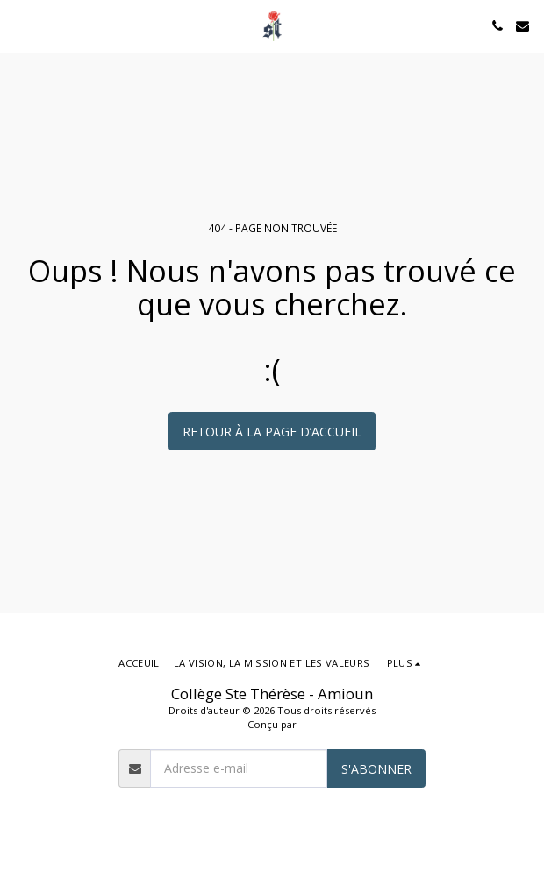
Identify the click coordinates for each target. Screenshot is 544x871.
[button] (19, 25)
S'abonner (376, 769)
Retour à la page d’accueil (272, 431)
